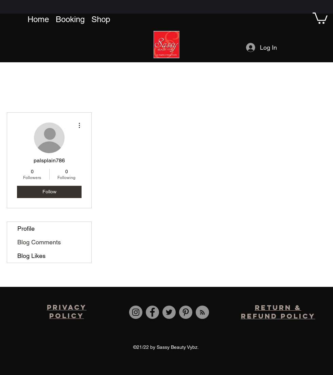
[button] (320, 17)
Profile (26, 228)
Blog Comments (39, 242)
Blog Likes (31, 255)
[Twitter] (169, 312)
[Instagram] (135, 312)
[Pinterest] (185, 312)
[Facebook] (152, 312)
